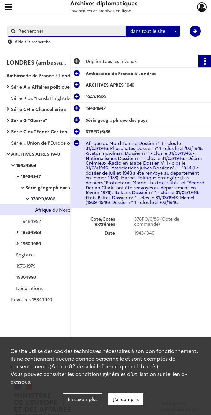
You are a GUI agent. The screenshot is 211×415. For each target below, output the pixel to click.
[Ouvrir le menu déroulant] (8, 8)
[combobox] (153, 31)
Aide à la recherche (32, 41)
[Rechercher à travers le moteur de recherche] (70, 30)
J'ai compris (126, 399)
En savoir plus (82, 399)
